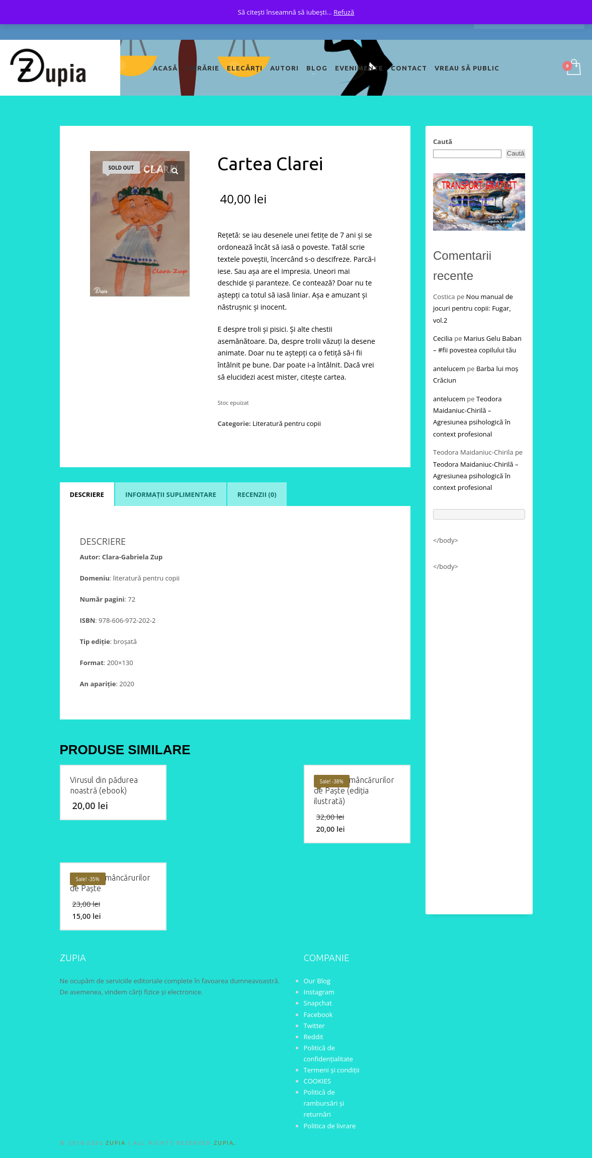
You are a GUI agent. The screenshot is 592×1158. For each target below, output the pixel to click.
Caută (442, 141)
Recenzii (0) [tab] (257, 494)
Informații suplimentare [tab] (170, 494)
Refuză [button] (343, 12)
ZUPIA (116, 1143)
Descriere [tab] (87, 494)
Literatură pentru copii (286, 423)
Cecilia (443, 338)
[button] (174, 171)
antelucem (449, 368)
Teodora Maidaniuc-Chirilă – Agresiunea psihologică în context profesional (475, 476)
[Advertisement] (479, 738)
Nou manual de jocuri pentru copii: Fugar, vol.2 (473, 308)
